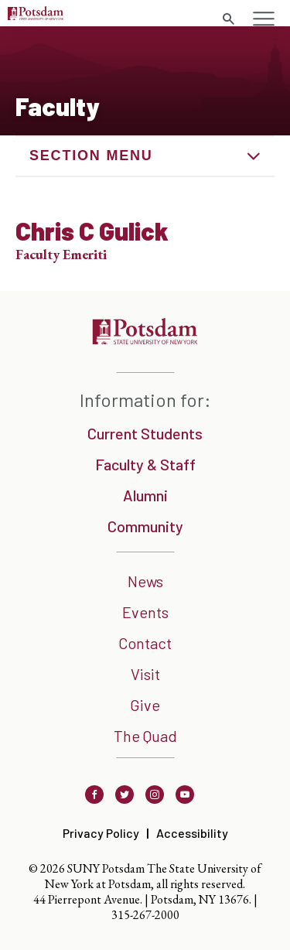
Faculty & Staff (145, 464)
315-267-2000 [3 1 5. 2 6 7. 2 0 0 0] (145, 915)
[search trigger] (228, 19)
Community (145, 526)
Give (145, 704)
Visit (145, 674)
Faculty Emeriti (61, 254)
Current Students (145, 433)
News (145, 581)
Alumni (145, 495)
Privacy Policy (101, 832)
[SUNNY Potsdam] (145, 339)
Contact (145, 643)
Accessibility (192, 832)
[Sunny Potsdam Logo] (35, 15)
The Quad (145, 735)
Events (145, 612)
